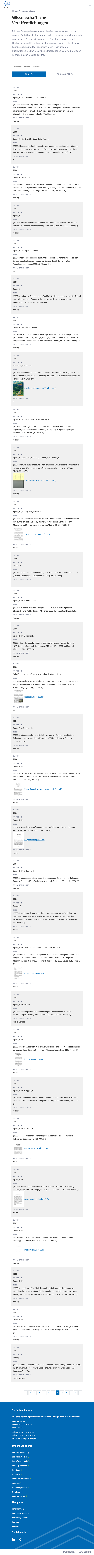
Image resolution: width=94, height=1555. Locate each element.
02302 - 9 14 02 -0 (26, 1432)
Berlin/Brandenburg (20, 1452)
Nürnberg (16, 1492)
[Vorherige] (30, 1392)
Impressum (69, 1552)
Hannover (16, 1474)
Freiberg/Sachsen (19, 1466)
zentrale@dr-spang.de (27, 1438)
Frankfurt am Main (20, 1461)
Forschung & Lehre (20, 1517)
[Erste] (26, 1392)
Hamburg (16, 1470)
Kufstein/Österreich (20, 1479)
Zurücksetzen (65, 74)
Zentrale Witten (18, 1496)
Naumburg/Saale (19, 1488)
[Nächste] (76, 1392)
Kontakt (15, 1526)
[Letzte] (80, 1392)
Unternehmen (18, 1509)
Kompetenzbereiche (20, 1513)
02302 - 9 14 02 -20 (27, 1435)
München (16, 1483)
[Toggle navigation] (89, 5)
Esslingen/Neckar (19, 1457)
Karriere (15, 1522)
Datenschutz (85, 1552)
